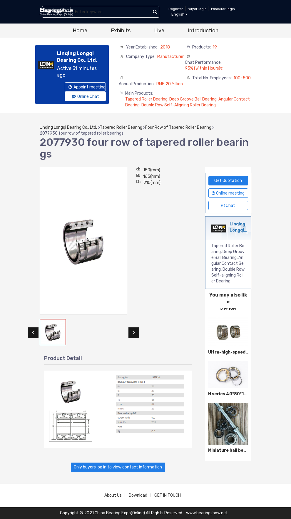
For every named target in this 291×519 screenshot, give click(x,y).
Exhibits (121, 30)
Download (138, 495)
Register (175, 9)
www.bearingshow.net (207, 512)
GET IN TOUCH (167, 495)
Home (80, 30)
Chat (228, 205)
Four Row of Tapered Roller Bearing (178, 127)
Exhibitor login (223, 9)
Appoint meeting (87, 87)
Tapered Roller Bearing (121, 127)
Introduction (203, 30)
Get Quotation (228, 180)
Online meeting (228, 193)
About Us (113, 495)
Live (159, 30)
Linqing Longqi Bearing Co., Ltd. (68, 127)
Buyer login (197, 9)
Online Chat (85, 96)
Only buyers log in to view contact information (118, 467)
